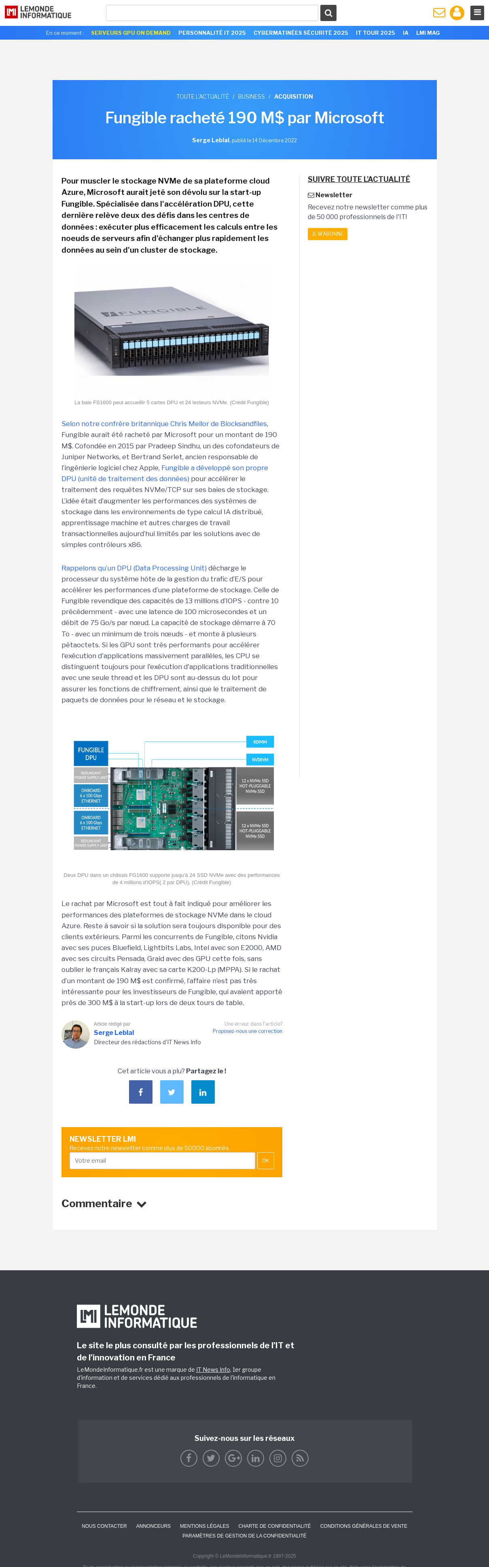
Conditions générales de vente (363, 1526)
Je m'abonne (327, 234)
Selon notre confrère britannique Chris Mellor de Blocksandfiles (164, 424)
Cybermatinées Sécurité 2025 (301, 33)
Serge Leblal (114, 1033)
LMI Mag (428, 33)
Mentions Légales (204, 1526)
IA (406, 33)
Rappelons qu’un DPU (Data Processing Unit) (134, 568)
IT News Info (213, 1369)
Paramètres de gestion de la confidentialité (244, 1536)
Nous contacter (104, 1526)
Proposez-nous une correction (247, 1031)
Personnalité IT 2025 (212, 33)
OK (265, 1161)
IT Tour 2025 (375, 33)
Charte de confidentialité (274, 1526)
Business (251, 96)
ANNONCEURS (153, 1526)
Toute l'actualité (202, 96)
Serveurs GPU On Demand (131, 33)
